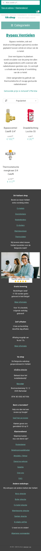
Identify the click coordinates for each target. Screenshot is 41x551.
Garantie (20, 467)
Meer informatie (20, 302)
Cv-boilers (20, 225)
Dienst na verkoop (20, 461)
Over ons (20, 473)
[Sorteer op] (20, 101)
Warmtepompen (20, 231)
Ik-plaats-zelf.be (20, 522)
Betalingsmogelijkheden (20, 450)
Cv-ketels (20, 208)
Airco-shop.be (20, 494)
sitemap (26, 547)
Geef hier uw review (20, 418)
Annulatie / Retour (20, 456)
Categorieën (20, 25)
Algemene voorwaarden (20, 533)
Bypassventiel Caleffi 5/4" (10, 130)
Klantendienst (22, 8)
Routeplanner (21, 444)
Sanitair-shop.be (20, 516)
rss (30, 547)
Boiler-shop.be (20, 499)
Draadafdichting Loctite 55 (30, 130)
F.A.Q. (20, 478)
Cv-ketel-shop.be (20, 505)
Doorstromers (20, 214)
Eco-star (20, 383)
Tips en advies (7, 8)
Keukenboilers (20, 220)
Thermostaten (20, 237)
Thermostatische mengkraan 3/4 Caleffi (11, 170)
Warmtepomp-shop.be (20, 511)
